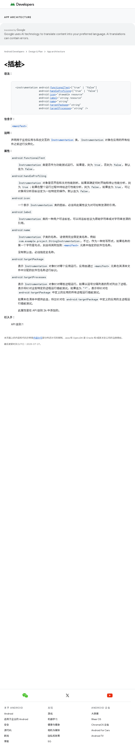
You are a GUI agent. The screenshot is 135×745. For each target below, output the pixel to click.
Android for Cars (100, 730)
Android (8, 713)
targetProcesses (60, 108)
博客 (6, 741)
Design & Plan (36, 51)
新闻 (6, 735)
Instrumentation (62, 140)
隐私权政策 (54, 735)
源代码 (7, 730)
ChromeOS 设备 (100, 724)
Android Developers (14, 51)
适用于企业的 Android (16, 719)
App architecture (17, 17)
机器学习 (52, 719)
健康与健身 (54, 724)
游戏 (50, 713)
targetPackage (59, 104)
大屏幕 (95, 713)
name (53, 101)
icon (53, 94)
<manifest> (19, 126)
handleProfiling (60, 91)
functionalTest (60, 87)
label (53, 97)
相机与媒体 (54, 730)
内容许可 (37, 337)
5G (49, 741)
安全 (6, 724)
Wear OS (96, 719)
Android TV (97, 735)
